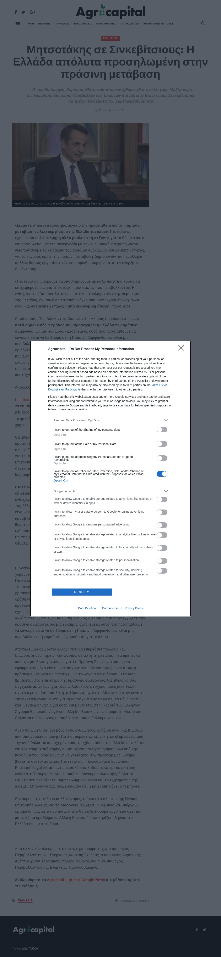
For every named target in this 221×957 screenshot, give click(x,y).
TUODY (34, 948)
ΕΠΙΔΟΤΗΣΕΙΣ (83, 23)
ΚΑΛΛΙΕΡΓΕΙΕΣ (106, 23)
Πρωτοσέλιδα (129, 23)
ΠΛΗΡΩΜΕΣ (62, 23)
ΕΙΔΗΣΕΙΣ (44, 23)
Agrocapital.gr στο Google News (76, 880)
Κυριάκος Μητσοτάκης (35, 400)
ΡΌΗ (31, 23)
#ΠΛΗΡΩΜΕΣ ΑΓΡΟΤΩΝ (158, 23)
